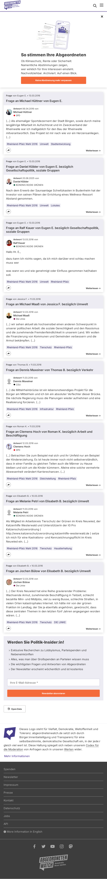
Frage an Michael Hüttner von (34, 101)
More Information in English (23, 832)
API (6, 823)
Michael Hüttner (22, 112)
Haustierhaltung (63, 548)
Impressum (11, 784)
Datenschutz (12, 808)
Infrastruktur (47, 409)
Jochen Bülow (21, 582)
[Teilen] (8, 150)
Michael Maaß (21, 315)
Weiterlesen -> (93, 150)
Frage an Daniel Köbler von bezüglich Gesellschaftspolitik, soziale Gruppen (39, 168)
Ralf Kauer (19, 242)
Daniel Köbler (21, 181)
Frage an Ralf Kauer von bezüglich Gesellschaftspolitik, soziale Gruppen (52, 229)
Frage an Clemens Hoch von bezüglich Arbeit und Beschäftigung (49, 433)
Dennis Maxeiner (23, 381)
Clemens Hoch (21, 446)
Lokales (55, 205)
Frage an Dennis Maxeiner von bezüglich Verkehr (49, 370)
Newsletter (11, 777)
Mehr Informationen (17, 756)
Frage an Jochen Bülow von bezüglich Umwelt (48, 571)
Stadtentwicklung (60, 143)
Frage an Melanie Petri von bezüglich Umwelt (47, 501)
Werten (69, 749)
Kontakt (8, 800)
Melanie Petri (20, 512)
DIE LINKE (60, 622)
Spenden (9, 769)
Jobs (7, 816)
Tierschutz (46, 347)
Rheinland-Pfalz (60, 281)
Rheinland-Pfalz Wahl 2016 (22, 143)
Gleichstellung (48, 478)
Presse (8, 792)
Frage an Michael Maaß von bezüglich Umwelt (47, 304)
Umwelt (44, 143)
